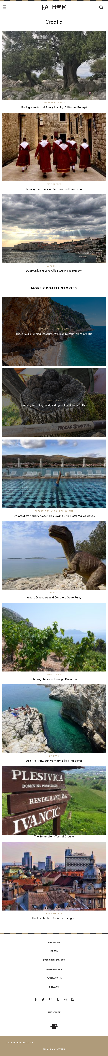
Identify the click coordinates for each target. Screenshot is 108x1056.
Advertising (54, 969)
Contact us (54, 978)
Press (54, 951)
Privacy (54, 987)
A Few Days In (54, 756)
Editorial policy (54, 960)
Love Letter (54, 266)
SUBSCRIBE (54, 1012)
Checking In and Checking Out (54, 511)
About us (54, 942)
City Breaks (54, 184)
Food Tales (54, 674)
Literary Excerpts (54, 102)
